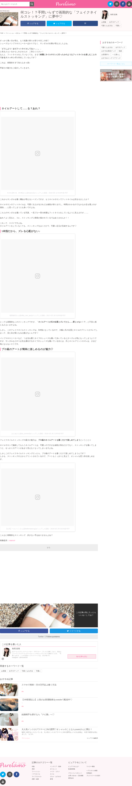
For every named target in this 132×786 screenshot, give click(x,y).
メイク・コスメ (55, 771)
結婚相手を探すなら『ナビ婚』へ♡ (38, 714)
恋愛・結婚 (35, 779)
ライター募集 (90, 766)
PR (23, 691)
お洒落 (103, 22)
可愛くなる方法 (107, 26)
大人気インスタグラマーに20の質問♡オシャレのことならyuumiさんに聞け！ (57, 729)
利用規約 (89, 773)
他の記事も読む (81, 656)
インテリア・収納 (55, 766)
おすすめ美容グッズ (108, 51)
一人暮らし (116, 54)
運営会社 (71, 778)
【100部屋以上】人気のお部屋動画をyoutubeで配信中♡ (47, 699)
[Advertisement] (49, 88)
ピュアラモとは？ (73, 766)
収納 (120, 51)
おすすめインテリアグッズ (111, 58)
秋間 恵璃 (113, 14)
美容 (33, 769)
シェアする (33, 23)
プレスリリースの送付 (93, 775)
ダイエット (53, 769)
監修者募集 (71, 769)
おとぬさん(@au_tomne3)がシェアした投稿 (27, 433)
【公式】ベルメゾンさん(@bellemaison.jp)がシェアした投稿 (27, 529)
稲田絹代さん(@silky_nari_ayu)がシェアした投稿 (27, 315)
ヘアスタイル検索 (91, 770)
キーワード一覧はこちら (116, 64)
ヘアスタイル (36, 774)
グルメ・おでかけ (55, 776)
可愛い (118, 26)
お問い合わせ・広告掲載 (75, 775)
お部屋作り (105, 54)
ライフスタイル (36, 776)
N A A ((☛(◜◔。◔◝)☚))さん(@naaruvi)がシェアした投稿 (27, 193)
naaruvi (12, 540)
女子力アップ (114, 22)
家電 (51, 779)
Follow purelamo (53, 637)
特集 (33, 766)
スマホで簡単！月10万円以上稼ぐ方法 (39, 685)
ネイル (52, 774)
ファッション (26, 738)
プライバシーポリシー (75, 773)
